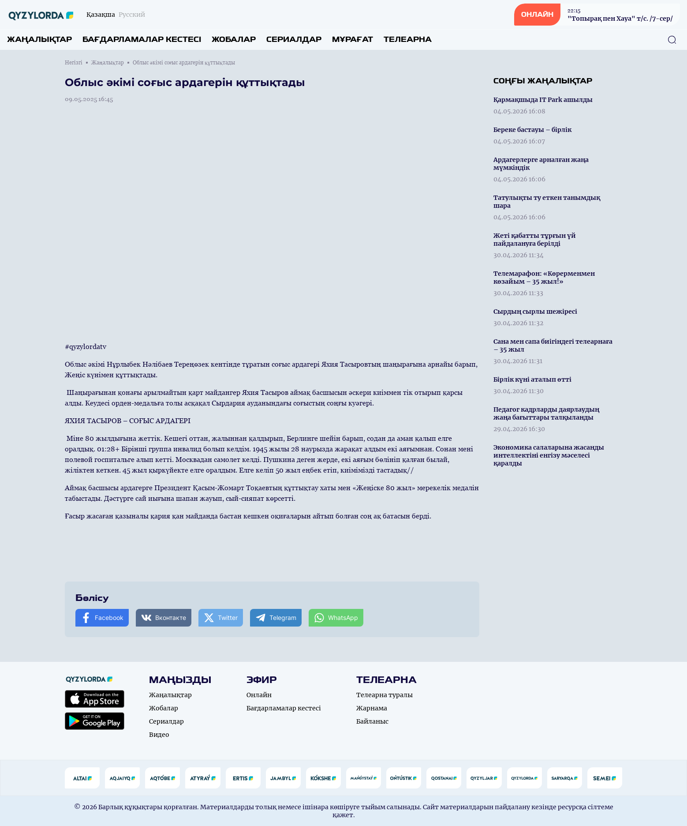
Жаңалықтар (39, 39)
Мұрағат (352, 39)
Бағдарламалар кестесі (141, 39)
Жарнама (371, 708)
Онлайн (259, 695)
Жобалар (234, 39)
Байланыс (372, 721)
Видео (159, 735)
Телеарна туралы (384, 695)
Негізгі (73, 63)
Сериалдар (293, 39)
